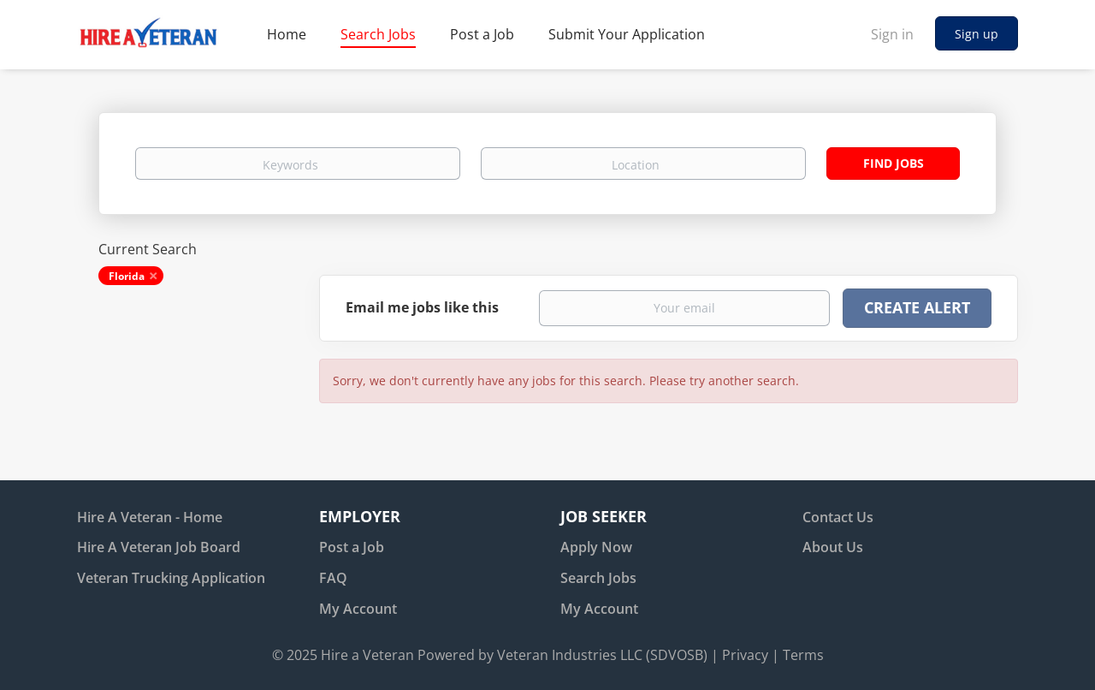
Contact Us (837, 517)
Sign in (892, 34)
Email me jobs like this (422, 307)
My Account (358, 608)
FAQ (333, 577)
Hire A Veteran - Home (149, 517)
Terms (803, 654)
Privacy (745, 654)
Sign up (976, 34)
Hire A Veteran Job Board (158, 547)
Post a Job (351, 547)
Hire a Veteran (367, 654)
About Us (832, 547)
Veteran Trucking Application (171, 577)
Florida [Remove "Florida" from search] (127, 276)
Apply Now (596, 547)
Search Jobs (598, 577)
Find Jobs (893, 163)
